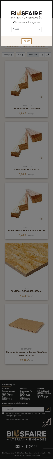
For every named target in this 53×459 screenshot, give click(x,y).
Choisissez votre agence (26, 22)
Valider (26, 41)
